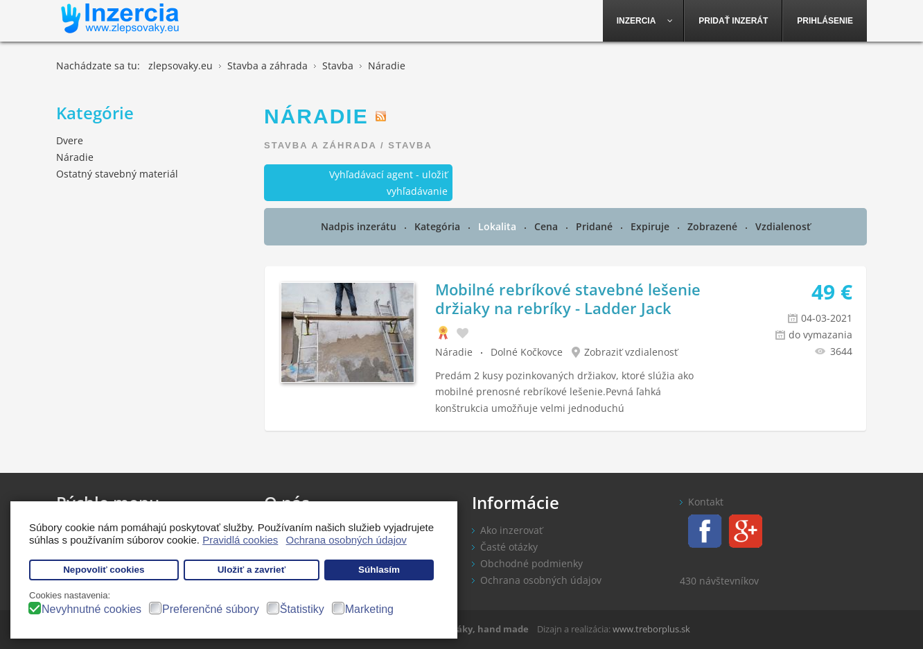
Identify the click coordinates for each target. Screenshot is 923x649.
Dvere (69, 140)
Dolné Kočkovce (527, 351)
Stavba (410, 145)
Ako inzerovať (511, 530)
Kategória (438, 226)
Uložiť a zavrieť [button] (251, 569)
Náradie (454, 351)
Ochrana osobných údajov (540, 580)
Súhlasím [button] (379, 569)
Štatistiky (302, 609)
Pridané (595, 226)
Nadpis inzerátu (360, 226)
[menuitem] (644, 21)
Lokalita (498, 226)
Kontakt (705, 501)
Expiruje (651, 226)
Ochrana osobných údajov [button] (346, 540)
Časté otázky (509, 546)
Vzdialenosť (783, 226)
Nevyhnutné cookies (91, 609)
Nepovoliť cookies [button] (104, 569)
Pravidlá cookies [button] (240, 540)
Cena (547, 226)
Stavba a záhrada (320, 145)
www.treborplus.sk (651, 629)
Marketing (369, 609)
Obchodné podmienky (531, 563)
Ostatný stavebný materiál (117, 173)
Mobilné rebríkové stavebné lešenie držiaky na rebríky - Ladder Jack (568, 298)
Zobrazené (713, 226)
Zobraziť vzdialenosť (631, 351)
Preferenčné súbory (210, 609)
